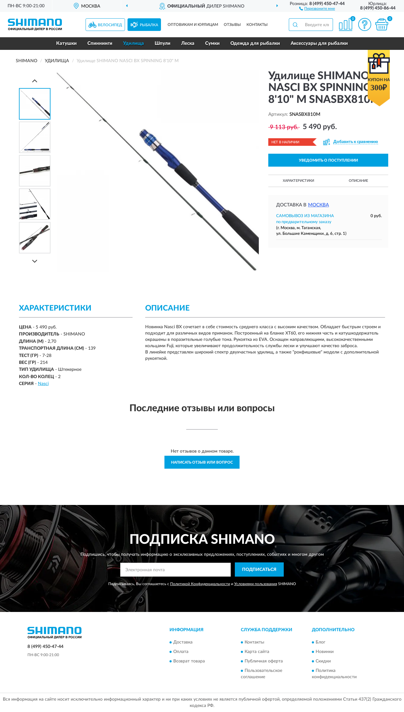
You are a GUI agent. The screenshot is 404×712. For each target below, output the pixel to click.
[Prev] (34, 80)
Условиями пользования (255, 584)
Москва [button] (318, 205)
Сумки (212, 43)
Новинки (325, 652)
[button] (317, 8)
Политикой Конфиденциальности (200, 584)
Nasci (43, 384)
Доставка (183, 642)
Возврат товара (189, 661)
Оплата (180, 652)
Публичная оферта (264, 661)
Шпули (162, 43)
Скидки (323, 661)
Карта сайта (257, 652)
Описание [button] (358, 180)
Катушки (66, 43)
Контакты (257, 25)
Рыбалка (149, 25)
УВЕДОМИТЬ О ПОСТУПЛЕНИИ (328, 160)
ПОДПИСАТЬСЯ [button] (259, 569)
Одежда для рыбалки (255, 43)
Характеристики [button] (298, 180)
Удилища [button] (133, 43)
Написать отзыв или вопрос (202, 462)
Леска (187, 43)
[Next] (34, 261)
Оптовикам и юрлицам (193, 25)
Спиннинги (99, 43)
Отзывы (232, 25)
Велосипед (110, 25)
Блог (320, 642)
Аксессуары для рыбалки (319, 43)
